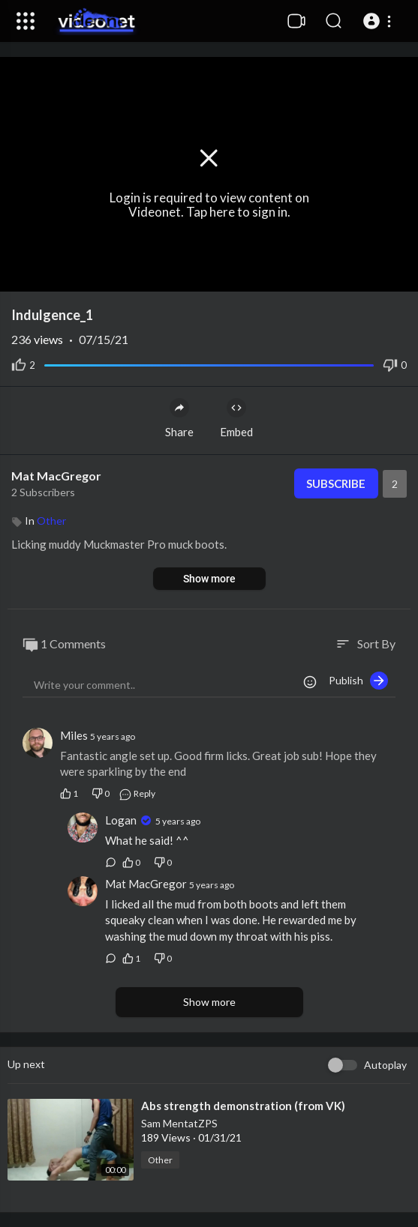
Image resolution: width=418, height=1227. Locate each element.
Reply (137, 793)
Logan (122, 820)
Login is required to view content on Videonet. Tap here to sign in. (209, 205)
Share (179, 418)
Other (51, 520)
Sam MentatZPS (179, 1123)
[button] (379, 21)
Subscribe (335, 483)
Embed (236, 418)
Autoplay (385, 1064)
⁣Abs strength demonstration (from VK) (243, 1105)
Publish (358, 681)
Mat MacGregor (56, 475)
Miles (75, 735)
